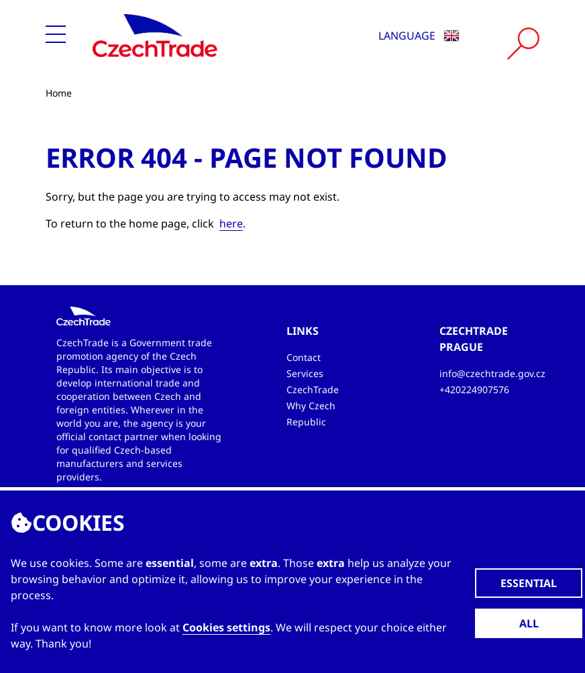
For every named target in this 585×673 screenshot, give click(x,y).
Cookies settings (226, 627)
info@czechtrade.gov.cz (492, 373)
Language (419, 35)
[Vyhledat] (523, 44)
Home (59, 93)
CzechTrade (312, 389)
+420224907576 (474, 389)
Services (304, 373)
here (231, 223)
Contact (303, 357)
